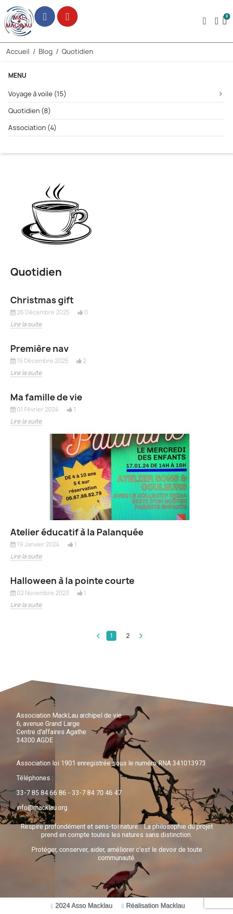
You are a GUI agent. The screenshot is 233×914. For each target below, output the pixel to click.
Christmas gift (42, 300)
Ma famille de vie (46, 397)
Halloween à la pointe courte (72, 581)
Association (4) (32, 127)
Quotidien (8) (29, 110)
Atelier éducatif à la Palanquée (76, 532)
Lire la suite (26, 324)
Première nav (39, 349)
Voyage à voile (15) (116, 94)
